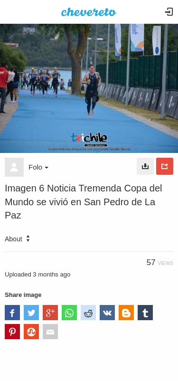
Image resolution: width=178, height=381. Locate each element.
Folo (38, 167)
